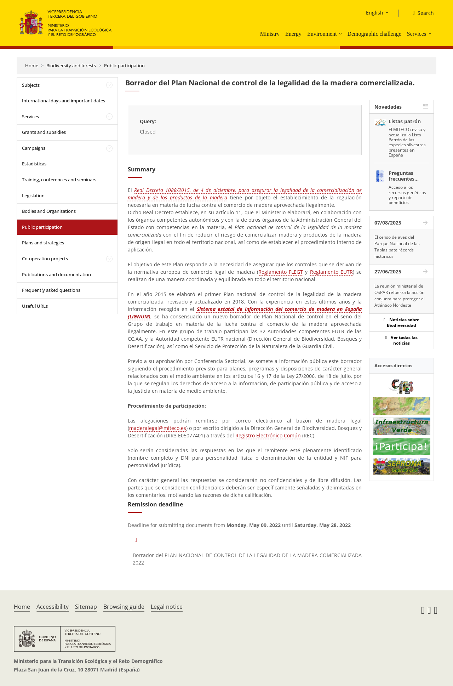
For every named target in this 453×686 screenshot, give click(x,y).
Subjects (31, 85)
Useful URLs (35, 306)
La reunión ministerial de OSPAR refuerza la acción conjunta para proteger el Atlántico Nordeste (399, 295)
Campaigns (33, 148)
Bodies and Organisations (49, 211)
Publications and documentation (56, 274)
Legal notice (167, 607)
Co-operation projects (45, 258)
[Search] (420, 13)
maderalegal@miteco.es (157, 428)
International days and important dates (63, 100)
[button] (341, 33)
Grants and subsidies (44, 132)
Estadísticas (34, 163)
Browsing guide (123, 607)
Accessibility (52, 607)
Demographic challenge (374, 34)
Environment (322, 34)
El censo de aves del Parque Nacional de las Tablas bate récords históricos (397, 246)
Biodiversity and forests (71, 65)
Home (31, 65)
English (374, 12)
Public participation (124, 65)
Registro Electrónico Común (268, 435)
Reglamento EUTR (331, 271)
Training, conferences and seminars (59, 179)
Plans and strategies (43, 242)
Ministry (270, 34)
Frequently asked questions (51, 290)
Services (416, 34)
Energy (293, 34)
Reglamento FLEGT (280, 271)
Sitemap (86, 607)
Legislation (33, 195)
